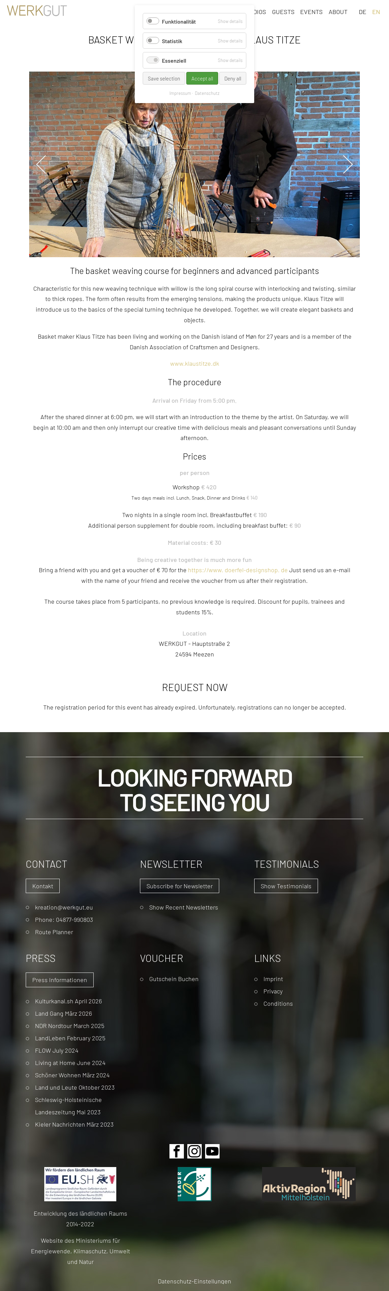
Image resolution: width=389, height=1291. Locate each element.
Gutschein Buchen (174, 978)
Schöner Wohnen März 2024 (72, 1075)
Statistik (172, 40)
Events (311, 11)
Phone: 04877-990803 (64, 919)
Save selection (164, 78)
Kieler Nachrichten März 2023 (74, 1124)
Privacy (273, 991)
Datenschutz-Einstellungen (194, 1281)
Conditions (278, 1003)
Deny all (232, 78)
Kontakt (42, 886)
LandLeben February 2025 (70, 1038)
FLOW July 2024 (57, 1050)
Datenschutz (207, 93)
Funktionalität (179, 21)
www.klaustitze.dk (194, 363)
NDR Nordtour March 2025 (69, 1025)
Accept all (202, 78)
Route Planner (54, 932)
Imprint (273, 978)
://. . (238, 570)
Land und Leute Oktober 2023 (75, 1087)
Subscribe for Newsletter (179, 886)
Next (348, 165)
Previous (41, 165)
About (338, 11)
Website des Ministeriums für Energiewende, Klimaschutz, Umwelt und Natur (80, 1250)
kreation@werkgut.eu (64, 907)
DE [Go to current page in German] (362, 11)
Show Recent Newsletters (183, 907)
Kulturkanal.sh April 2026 (68, 1001)
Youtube (212, 1151)
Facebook (176, 1151)
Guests (283, 11)
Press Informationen (59, 979)
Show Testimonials (286, 886)
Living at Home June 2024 (70, 1062)
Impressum (180, 93)
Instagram (194, 1151)
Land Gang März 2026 (63, 1013)
